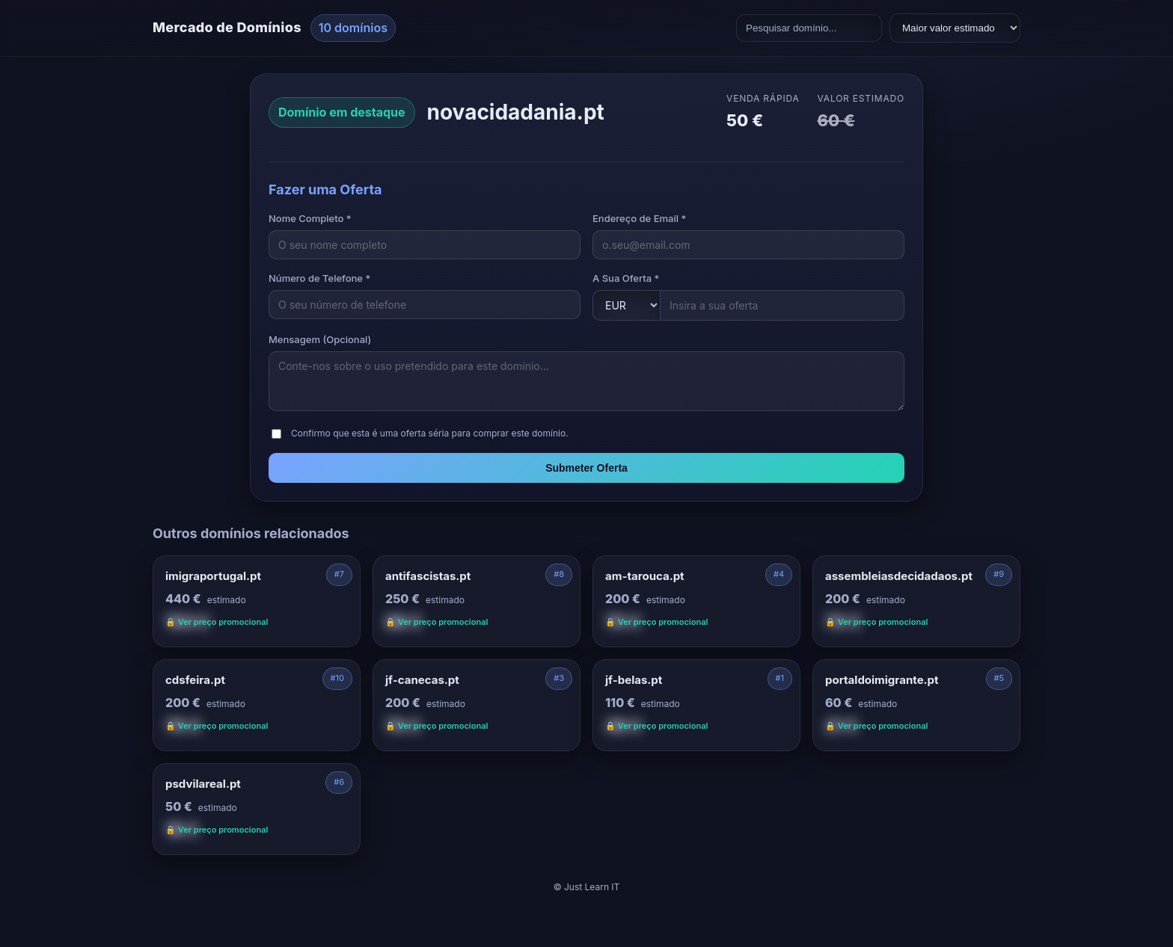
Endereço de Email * (639, 218)
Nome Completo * (310, 218)
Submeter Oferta (586, 468)
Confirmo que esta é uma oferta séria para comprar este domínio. (430, 433)
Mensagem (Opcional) (320, 339)
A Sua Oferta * (625, 278)
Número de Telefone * (319, 278)
